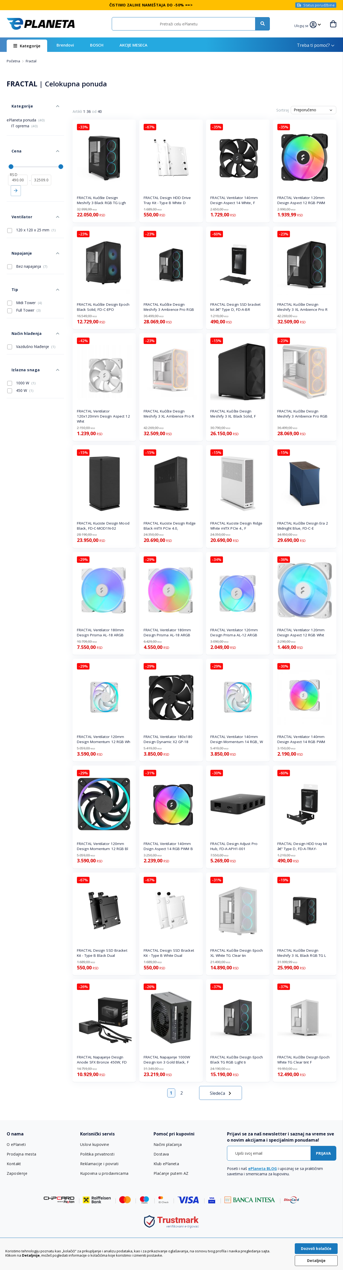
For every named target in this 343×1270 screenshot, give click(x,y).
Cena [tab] (11, 139)
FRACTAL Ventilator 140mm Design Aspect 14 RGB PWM (301, 739)
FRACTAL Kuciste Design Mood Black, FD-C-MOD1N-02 (103, 526)
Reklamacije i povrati (99, 1163)
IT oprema (24, 118)
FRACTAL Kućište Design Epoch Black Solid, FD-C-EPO (103, 307)
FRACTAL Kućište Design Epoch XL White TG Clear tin (236, 953)
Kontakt (14, 1163)
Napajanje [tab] (16, 224)
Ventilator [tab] (16, 195)
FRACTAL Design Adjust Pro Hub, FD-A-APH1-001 (234, 846)
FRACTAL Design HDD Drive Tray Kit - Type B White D (167, 200)
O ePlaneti (16, 1144)
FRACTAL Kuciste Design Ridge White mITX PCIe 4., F (236, 526)
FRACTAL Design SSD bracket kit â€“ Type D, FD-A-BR (235, 307)
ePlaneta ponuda (26, 112)
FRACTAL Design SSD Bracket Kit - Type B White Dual (169, 953)
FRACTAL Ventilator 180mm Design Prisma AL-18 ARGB (100, 632)
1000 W (21, 331)
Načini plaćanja (167, 1144)
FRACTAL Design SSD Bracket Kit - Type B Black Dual (102, 953)
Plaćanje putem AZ (171, 1173)
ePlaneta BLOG (262, 1168)
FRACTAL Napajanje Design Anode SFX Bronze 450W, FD (102, 1060)
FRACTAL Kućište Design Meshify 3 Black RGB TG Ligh (101, 200)
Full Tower (24, 272)
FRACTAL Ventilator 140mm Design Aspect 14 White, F (234, 200)
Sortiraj (282, 110)
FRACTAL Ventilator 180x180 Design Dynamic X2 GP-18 (168, 739)
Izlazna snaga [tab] (20, 320)
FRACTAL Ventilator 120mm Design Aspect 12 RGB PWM (301, 200)
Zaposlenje (17, 1173)
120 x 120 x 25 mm (31, 206)
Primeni (16, 174)
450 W (20, 338)
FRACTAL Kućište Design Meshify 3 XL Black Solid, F (233, 414)
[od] (18, 163)
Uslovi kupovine (94, 1144)
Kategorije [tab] (17, 101)
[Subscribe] (323, 1153)
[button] (303, 25)
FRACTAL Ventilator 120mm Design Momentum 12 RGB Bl (102, 846)
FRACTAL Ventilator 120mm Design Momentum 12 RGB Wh (104, 739)
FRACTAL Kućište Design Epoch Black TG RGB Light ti (236, 1060)
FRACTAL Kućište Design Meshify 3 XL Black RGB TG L (301, 953)
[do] (41, 163)
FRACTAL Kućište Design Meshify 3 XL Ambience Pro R (302, 307)
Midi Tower (24, 264)
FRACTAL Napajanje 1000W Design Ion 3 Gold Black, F (167, 1060)
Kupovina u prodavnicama (103, 1173)
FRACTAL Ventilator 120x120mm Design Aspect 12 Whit (103, 416)
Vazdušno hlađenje (31, 301)
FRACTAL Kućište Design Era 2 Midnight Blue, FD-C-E (302, 526)
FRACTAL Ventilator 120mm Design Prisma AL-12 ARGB (234, 632)
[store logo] (41, 24)
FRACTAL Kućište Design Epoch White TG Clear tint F (303, 1060)
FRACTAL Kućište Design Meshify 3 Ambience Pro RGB (169, 307)
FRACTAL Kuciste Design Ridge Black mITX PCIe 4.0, (170, 526)
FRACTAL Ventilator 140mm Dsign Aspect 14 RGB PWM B (168, 846)
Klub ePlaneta (166, 1163)
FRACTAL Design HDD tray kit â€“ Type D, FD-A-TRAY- (302, 846)
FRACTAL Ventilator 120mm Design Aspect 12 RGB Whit (301, 632)
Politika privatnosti (97, 1154)
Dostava (161, 1154)
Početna (14, 61)
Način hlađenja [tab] (21, 290)
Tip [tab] (10, 254)
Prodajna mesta (21, 1154)
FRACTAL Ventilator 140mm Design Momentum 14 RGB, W (236, 739)
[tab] (40, 1134)
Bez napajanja (27, 235)
